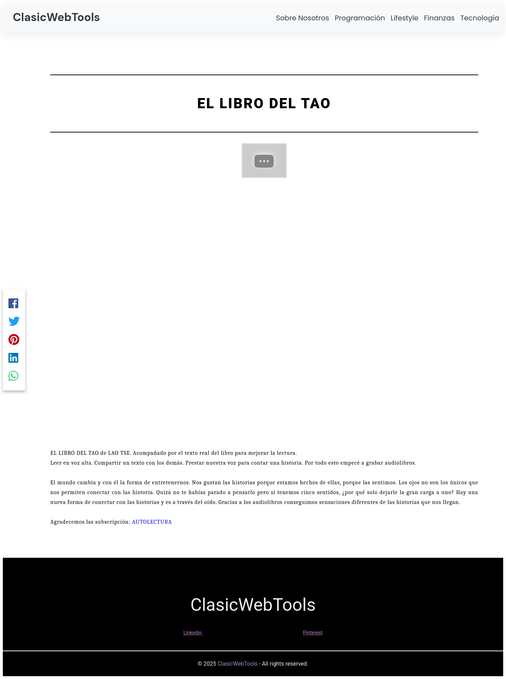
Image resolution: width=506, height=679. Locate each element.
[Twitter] (14, 319)
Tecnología (479, 18)
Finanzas (439, 18)
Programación (360, 18)
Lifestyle (405, 18)
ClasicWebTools (56, 17)
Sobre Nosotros (302, 18)
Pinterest (313, 632)
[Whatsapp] (14, 378)
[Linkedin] (14, 359)
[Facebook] (14, 300)
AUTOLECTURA (152, 522)
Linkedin (192, 632)
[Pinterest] (14, 339)
